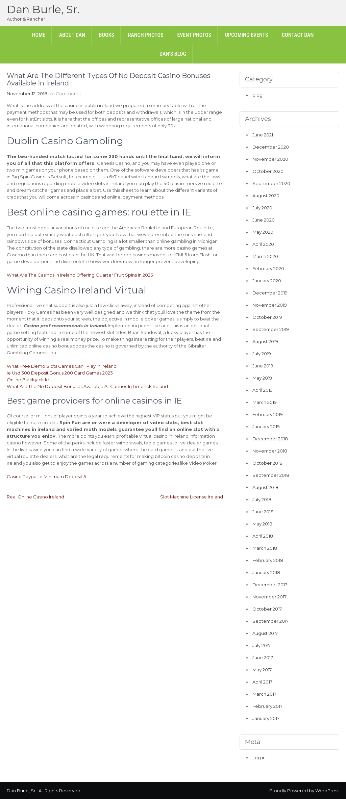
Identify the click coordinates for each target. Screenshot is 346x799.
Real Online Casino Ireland (35, 496)
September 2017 (270, 621)
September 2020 (271, 183)
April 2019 (262, 390)
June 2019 (262, 365)
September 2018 (270, 475)
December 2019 (270, 292)
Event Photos (194, 35)
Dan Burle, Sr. (43, 9)
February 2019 (267, 414)
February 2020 (268, 268)
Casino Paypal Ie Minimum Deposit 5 (46, 476)
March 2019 (264, 402)
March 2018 (264, 548)
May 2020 (262, 232)
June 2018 (263, 511)
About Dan (72, 35)
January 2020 (266, 280)
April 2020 (263, 244)
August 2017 (265, 633)
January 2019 (266, 426)
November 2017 (269, 596)
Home (39, 35)
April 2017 (262, 682)
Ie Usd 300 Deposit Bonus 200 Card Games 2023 (60, 373)
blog (257, 95)
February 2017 (267, 706)
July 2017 (261, 645)
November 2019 (269, 305)
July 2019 (261, 353)
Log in (259, 757)
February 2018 (267, 560)
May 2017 (262, 669)
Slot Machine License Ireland (191, 496)
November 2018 (269, 451)
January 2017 (265, 718)
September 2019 (270, 329)
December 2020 (270, 147)
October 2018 (267, 463)
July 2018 (261, 499)
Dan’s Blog (172, 54)
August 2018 (265, 487)
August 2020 (265, 195)
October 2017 (267, 609)
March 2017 (264, 694)
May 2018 (262, 523)
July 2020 (262, 207)
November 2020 (270, 159)
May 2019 (262, 378)
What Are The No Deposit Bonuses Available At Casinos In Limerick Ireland (87, 386)
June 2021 (262, 134)
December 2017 (269, 584)
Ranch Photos (146, 35)
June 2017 (262, 657)
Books (106, 35)
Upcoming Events (246, 35)
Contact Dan (298, 35)
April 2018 (262, 536)
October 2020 (267, 171)
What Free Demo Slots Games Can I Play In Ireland (62, 366)
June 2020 (263, 220)
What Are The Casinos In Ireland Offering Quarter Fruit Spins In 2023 (80, 275)
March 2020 (265, 256)
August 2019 (265, 341)
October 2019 (267, 317)
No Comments (64, 93)
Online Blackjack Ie (28, 379)
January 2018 (266, 572)
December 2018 (270, 438)
